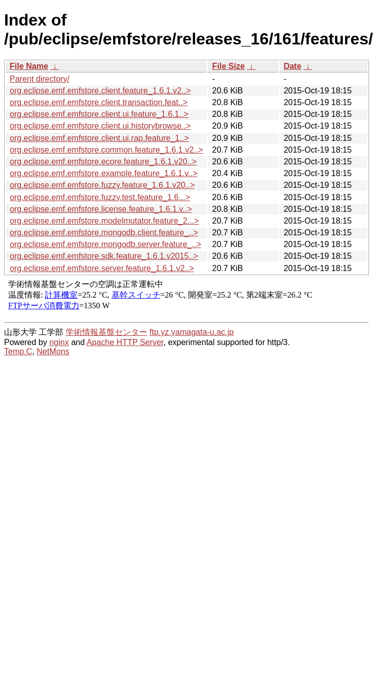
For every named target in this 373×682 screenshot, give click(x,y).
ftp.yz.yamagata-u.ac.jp (191, 332)
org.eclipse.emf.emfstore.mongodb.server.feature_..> (105, 244)
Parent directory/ (39, 79)
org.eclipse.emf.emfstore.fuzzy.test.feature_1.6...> (100, 197)
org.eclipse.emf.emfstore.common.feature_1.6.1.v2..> (106, 149)
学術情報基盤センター (106, 332)
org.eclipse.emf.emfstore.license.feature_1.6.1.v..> (101, 209)
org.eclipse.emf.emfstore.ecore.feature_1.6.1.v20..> (103, 161)
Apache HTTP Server (125, 342)
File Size (228, 66)
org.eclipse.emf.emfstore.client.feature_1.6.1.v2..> (100, 90)
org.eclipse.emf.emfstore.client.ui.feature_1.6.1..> (99, 114)
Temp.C (18, 351)
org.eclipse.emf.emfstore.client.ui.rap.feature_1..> (99, 138)
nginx (59, 342)
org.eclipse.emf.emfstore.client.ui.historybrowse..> (100, 125)
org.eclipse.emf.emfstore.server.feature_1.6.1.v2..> (102, 268)
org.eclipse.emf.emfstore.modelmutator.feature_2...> (104, 220)
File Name (29, 66)
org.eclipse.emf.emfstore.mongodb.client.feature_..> (104, 232)
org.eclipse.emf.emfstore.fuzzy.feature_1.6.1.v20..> (102, 185)
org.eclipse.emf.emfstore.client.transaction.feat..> (99, 102)
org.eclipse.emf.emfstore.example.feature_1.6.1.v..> (103, 173)
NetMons (53, 351)
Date (293, 66)
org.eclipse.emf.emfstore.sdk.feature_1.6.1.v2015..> (104, 256)
